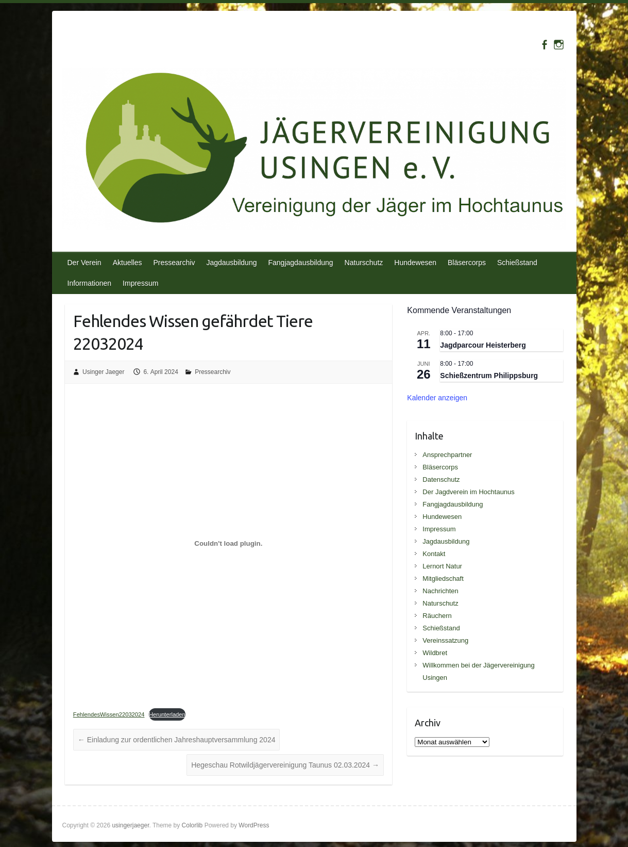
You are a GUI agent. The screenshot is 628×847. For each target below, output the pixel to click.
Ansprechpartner (447, 455)
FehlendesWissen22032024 (109, 714)
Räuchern (436, 616)
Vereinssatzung (445, 640)
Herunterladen (167, 714)
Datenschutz (441, 479)
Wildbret (434, 653)
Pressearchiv (174, 262)
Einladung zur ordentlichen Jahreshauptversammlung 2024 (177, 740)
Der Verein (84, 262)
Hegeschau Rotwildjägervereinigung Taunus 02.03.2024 (285, 765)
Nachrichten (440, 591)
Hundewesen (415, 262)
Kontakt (433, 554)
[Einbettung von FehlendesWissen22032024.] (228, 543)
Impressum (140, 283)
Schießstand (517, 262)
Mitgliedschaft (442, 578)
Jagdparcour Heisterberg (483, 345)
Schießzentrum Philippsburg (489, 375)
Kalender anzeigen (437, 398)
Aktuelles (127, 262)
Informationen (89, 283)
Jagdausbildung (231, 262)
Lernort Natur (442, 566)
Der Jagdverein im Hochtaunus (468, 492)
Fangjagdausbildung (300, 262)
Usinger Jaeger (103, 372)
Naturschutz (364, 262)
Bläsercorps (467, 262)
